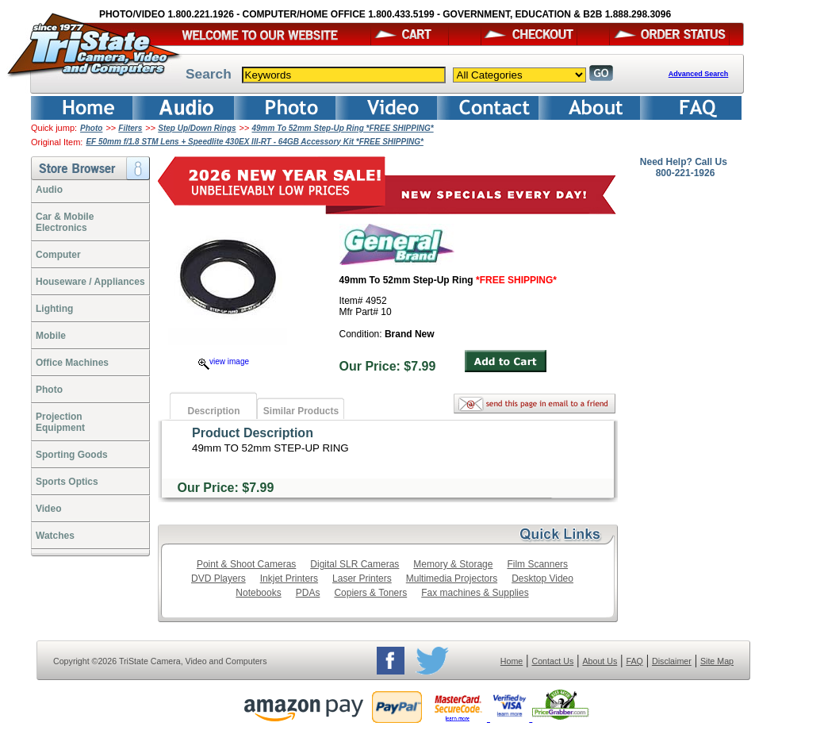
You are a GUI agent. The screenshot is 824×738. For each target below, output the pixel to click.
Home (511, 661)
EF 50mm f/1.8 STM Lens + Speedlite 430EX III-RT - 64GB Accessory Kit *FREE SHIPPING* (254, 141)
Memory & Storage (452, 564)
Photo (91, 128)
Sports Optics (67, 481)
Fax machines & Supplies (474, 592)
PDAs (308, 592)
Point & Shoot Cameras (246, 564)
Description (213, 411)
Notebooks (258, 592)
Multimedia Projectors (451, 578)
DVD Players (218, 578)
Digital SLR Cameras (354, 564)
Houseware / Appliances (90, 281)
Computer (58, 254)
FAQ (634, 661)
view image (223, 361)
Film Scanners (537, 564)
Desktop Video (542, 578)
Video (48, 508)
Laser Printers (362, 578)
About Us (599, 661)
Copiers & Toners (370, 592)
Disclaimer (672, 661)
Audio (49, 189)
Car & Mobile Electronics (65, 222)
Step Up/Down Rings (197, 128)
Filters (130, 128)
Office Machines (72, 362)
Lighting (54, 308)
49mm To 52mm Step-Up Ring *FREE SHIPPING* (342, 128)
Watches (55, 535)
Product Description (252, 433)
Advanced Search (699, 74)
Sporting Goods (72, 454)
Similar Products (301, 411)
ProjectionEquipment (60, 422)
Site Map (717, 661)
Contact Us (553, 661)
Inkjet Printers (289, 578)
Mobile (51, 335)
